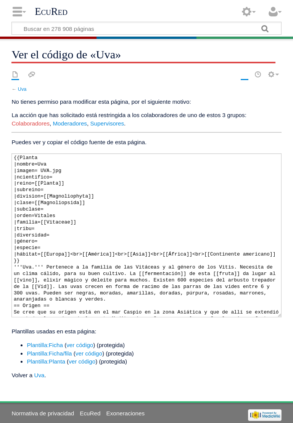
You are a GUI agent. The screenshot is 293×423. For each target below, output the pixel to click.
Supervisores (107, 123)
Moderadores (70, 123)
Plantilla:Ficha (45, 345)
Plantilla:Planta (46, 361)
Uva (22, 89)
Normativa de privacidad (42, 413)
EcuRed (51, 11)
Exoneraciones (125, 413)
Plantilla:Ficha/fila (49, 353)
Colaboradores (30, 123)
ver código (79, 345)
